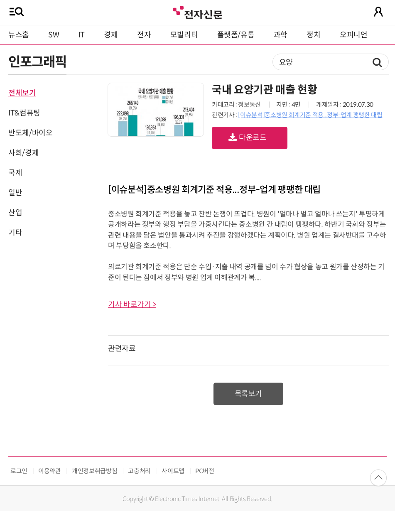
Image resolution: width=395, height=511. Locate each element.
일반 (15, 192)
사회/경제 (23, 152)
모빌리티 (184, 34)
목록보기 (249, 393)
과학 (280, 34)
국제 (15, 172)
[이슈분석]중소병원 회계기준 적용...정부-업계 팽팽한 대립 (310, 115)
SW (53, 34)
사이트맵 (173, 471)
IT (82, 34)
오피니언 (354, 34)
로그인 (18, 471)
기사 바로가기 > (132, 304)
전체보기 (22, 93)
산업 (15, 212)
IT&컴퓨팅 (24, 113)
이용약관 (49, 471)
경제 (111, 34)
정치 (313, 34)
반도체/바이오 (30, 133)
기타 (15, 232)
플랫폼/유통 (236, 34)
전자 (144, 34)
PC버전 (204, 471)
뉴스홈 (18, 34)
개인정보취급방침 (94, 471)
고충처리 (139, 471)
